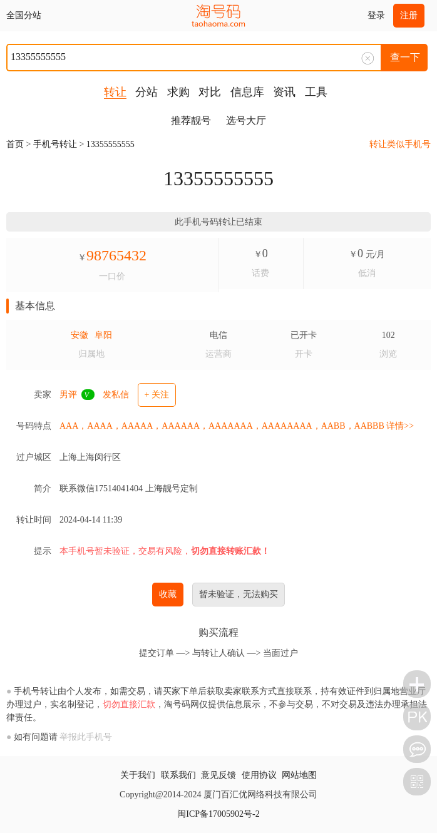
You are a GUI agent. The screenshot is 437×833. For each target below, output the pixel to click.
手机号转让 (55, 144)
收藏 (168, 594)
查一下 (405, 57)
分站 (146, 92)
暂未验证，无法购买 (238, 594)
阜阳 (103, 335)
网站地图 (299, 775)
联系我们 (178, 775)
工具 (316, 92)
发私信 (116, 394)
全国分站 (23, 15)
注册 (409, 15)
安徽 (79, 335)
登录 (376, 15)
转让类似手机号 (400, 144)
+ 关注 (157, 394)
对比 (209, 92)
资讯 (284, 92)
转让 (115, 92)
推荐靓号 (191, 120)
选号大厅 (246, 120)
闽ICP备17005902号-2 (218, 814)
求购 (178, 92)
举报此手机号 (85, 737)
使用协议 (259, 775)
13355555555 (110, 144)
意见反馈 (218, 775)
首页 (15, 144)
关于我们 (137, 775)
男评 (68, 394)
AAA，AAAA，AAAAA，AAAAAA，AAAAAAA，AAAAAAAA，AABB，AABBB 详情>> (236, 426)
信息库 (247, 92)
